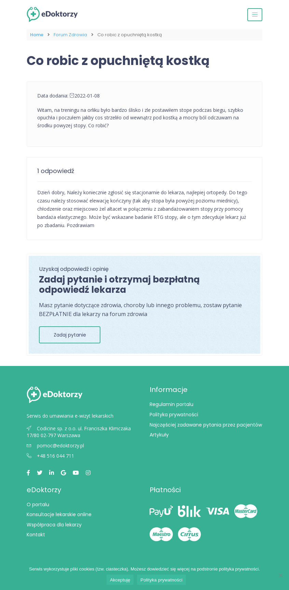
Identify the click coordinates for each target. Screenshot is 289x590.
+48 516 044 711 (50, 456)
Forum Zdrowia (70, 34)
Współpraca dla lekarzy (54, 524)
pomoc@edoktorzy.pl (55, 445)
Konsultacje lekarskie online (59, 514)
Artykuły (159, 434)
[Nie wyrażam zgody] (280, 575)
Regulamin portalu (171, 404)
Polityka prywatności (174, 414)
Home (36, 34)
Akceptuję (120, 579)
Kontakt (36, 534)
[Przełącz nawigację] (254, 14)
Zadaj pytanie (70, 334)
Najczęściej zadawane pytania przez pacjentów (206, 424)
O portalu (38, 504)
